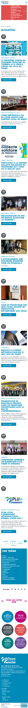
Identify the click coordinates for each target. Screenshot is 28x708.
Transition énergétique (8, 579)
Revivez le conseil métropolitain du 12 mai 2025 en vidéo (12, 352)
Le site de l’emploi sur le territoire (21, 630)
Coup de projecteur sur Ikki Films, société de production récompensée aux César (14, 308)
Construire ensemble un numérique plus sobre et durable (12, 462)
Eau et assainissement (8, 561)
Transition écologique (8, 577)
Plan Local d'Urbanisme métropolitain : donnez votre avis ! (12, 515)
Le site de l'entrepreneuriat (20, 616)
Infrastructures (6, 567)
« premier (5, 541)
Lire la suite (7, 80)
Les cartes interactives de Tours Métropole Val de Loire (20, 643)
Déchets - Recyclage (8, 557)
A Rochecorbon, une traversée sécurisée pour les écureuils (12, 261)
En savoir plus (4, 706)
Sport (3, 574)
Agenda (4, 690)
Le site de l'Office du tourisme (7, 643)
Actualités (4, 688)
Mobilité (4, 571)
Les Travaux (5, 684)
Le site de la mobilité (7, 617)
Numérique (5, 572)
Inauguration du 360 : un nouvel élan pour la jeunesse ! (13, 218)
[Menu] (26, 3)
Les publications (6, 686)
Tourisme (4, 576)
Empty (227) (5, 562)
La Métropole (6, 569)
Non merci (17, 705)
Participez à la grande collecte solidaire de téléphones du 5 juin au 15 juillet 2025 (14, 166)
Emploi (4, 693)
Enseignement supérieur (9, 564)
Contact (4, 694)
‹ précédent (13, 541)
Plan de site (5, 700)
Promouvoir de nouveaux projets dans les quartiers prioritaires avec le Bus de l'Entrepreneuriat (12, 406)
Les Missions (5, 681)
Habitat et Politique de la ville (10, 566)
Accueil (3, 26)
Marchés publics (6, 691)
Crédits (4, 698)
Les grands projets (6, 683)
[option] (7, 616)
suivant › (20, 543)
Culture (4, 556)
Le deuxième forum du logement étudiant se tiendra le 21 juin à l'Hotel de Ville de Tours (13, 64)
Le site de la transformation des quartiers (7, 630)
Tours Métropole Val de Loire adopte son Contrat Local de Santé (14, 117)
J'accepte (24, 706)
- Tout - (4, 554)
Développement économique (10, 559)
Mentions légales (6, 697)
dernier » (14, 545)
